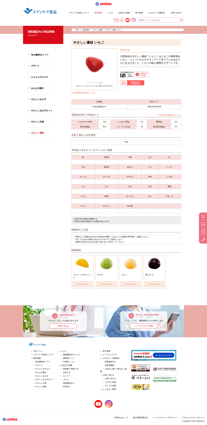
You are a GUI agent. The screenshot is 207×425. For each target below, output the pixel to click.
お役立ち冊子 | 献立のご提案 (146, 11)
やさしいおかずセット (42, 110)
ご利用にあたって (120, 417)
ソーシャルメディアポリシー (165, 417)
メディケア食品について (78, 13)
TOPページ (38, 351)
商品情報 (98, 13)
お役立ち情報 (124, 13)
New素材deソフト (40, 55)
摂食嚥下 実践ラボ (71, 369)
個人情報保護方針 (140, 417)
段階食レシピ (68, 358)
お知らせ (67, 372)
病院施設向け (68, 383)
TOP (77, 30)
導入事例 (139, 13)
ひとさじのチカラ (39, 77)
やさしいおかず (38, 99)
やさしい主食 (37, 121)
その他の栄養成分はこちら (169, 115)
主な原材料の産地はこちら (83, 93)
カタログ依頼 (110, 382)
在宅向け (67, 386)
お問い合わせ (176, 13)
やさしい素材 (98, 30)
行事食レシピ (68, 362)
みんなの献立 (37, 88)
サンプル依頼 (110, 385)
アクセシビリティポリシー (193, 417)
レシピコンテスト (110, 354)
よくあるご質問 (168, 11)
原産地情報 (109, 365)
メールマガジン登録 (144, 326)
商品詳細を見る (82, 284)
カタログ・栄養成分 (156, 13)
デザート (60, 11)
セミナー (67, 376)
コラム (66, 379)
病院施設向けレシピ (71, 354)
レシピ (110, 13)
